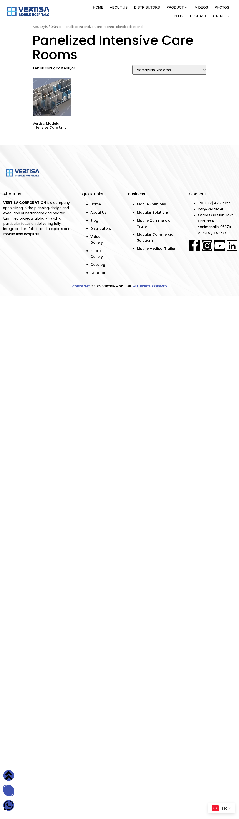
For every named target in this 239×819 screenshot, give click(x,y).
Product (177, 7)
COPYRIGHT (81, 286)
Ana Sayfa (40, 26)
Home (98, 7)
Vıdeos (201, 7)
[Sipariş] (169, 70)
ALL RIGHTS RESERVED (149, 286)
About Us (119, 7)
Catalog (221, 16)
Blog (178, 16)
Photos (222, 7)
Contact (198, 16)
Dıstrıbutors (147, 7)
